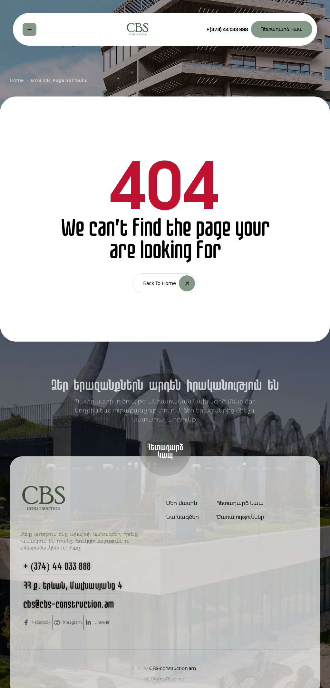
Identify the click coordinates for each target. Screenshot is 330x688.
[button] (227, 29)
